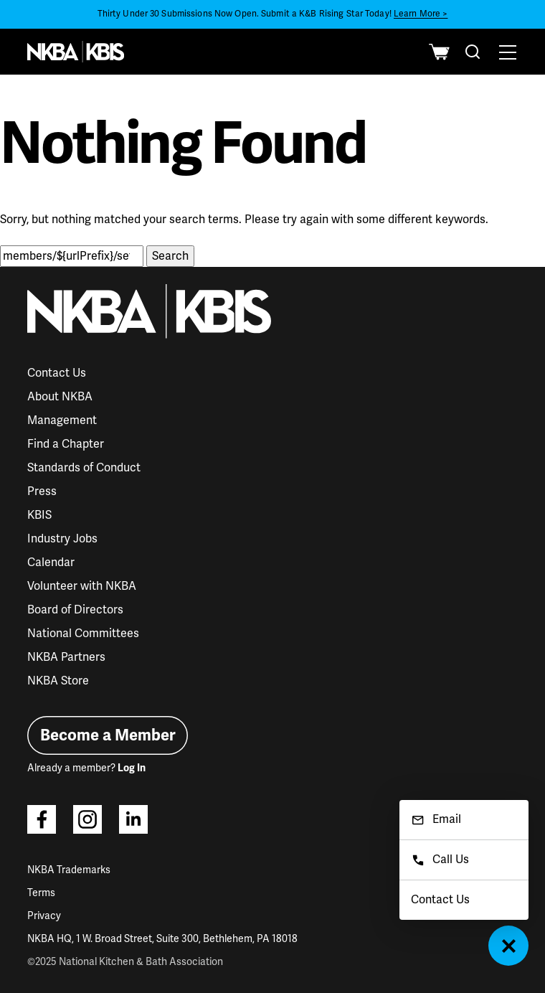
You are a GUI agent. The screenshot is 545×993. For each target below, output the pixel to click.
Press (42, 491)
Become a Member (108, 735)
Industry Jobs (62, 539)
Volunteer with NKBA (81, 586)
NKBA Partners (66, 657)
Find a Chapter (65, 444)
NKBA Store (58, 681)
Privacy (44, 916)
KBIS (39, 515)
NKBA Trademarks (68, 870)
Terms (41, 893)
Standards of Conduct (84, 468)
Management (62, 420)
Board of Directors (75, 610)
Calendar (51, 562)
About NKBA (60, 397)
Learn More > (420, 14)
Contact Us (56, 373)
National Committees (83, 633)
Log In (132, 768)
